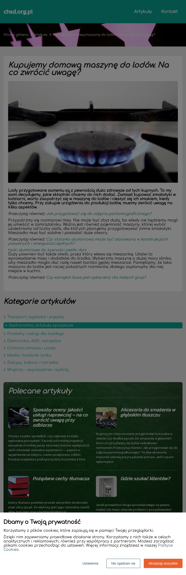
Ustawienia (90, 563)
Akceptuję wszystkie (163, 563)
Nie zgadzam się (123, 563)
